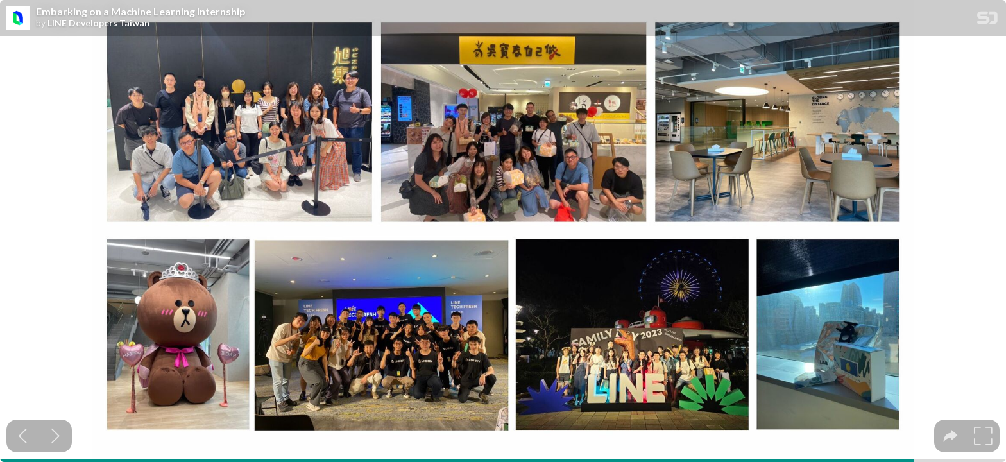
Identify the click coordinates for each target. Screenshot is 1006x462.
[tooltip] (950, 436)
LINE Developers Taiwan (98, 23)
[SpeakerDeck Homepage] (987, 20)
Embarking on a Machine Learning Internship (141, 11)
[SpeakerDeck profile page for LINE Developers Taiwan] (18, 18)
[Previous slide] (22, 436)
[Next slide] (55, 436)
